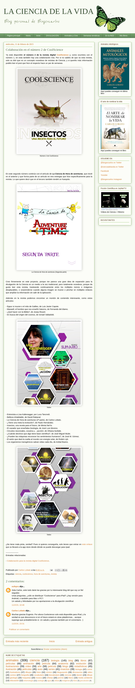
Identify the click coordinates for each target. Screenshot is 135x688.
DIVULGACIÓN (52, 36)
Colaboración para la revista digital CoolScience (28, 561)
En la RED (109, 36)
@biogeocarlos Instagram (111, 179)
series (52, 669)
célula (56, 681)
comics (13, 675)
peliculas (27, 669)
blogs (65, 666)
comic (89, 669)
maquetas (26, 678)
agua (49, 681)
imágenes (66, 681)
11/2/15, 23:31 (18, 623)
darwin (79, 675)
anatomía (63, 663)
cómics (49, 672)
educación (14, 680)
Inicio (52, 641)
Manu (70, 678)
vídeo (28, 666)
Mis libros (123, 36)
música (39, 678)
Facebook (105, 171)
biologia (78, 669)
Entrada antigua (84, 641)
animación (28, 663)
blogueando (62, 672)
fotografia (25, 675)
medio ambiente (85, 678)
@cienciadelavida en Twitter (112, 167)
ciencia (18, 574)
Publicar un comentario (19, 629)
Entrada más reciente (17, 641)
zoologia (40, 681)
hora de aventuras (42, 574)
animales (12, 660)
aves (40, 669)
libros (83, 660)
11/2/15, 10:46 (18, 605)
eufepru (15, 586)
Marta (28, 36)
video (90, 672)
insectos (65, 669)
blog (70, 660)
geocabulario (84, 681)
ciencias (68, 675)
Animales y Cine (71, 36)
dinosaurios (77, 672)
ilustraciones (12, 666)
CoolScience (63, 55)
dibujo (89, 675)
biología (55, 660)
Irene (38, 36)
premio (61, 678)
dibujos (28, 672)
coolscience (27, 574)
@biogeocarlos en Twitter (111, 163)
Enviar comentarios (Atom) (55, 649)
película (46, 663)
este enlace (87, 544)
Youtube (104, 175)
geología (14, 678)
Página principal (13, 36)
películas (10, 663)
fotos (39, 672)
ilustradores (15, 672)
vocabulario (39, 675)
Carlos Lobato (18, 610)
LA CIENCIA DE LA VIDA (49, 11)
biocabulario (54, 675)
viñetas (50, 678)
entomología (28, 681)
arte (40, 666)
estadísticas (80, 666)
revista (54, 574)
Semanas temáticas (91, 36)
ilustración (11, 669)
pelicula (52, 666)
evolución (81, 663)
